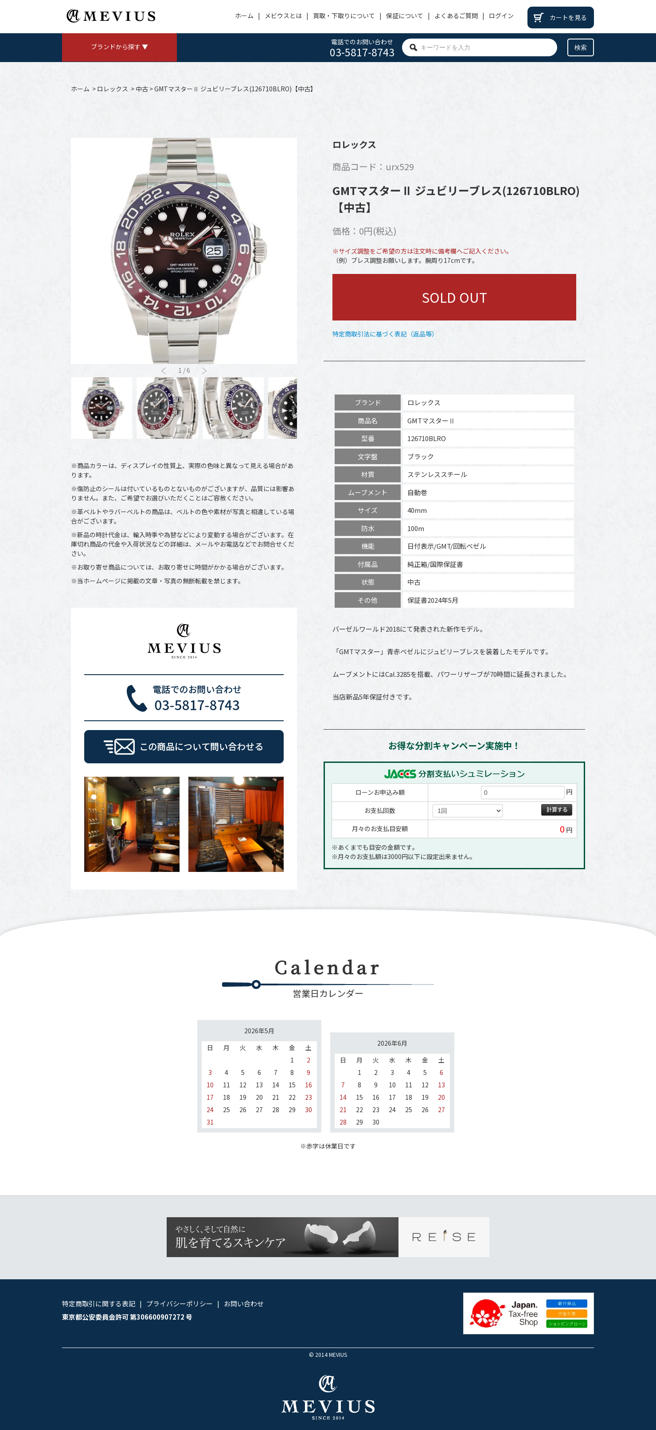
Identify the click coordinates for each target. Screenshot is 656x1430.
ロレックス (112, 88)
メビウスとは (283, 15)
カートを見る (568, 17)
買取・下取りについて (344, 15)
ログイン (501, 15)
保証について (404, 15)
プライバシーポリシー (179, 1303)
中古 (142, 88)
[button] (204, 370)
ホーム (244, 15)
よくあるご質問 (456, 15)
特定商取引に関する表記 (98, 1303)
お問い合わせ (244, 1303)
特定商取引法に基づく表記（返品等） (385, 333)
